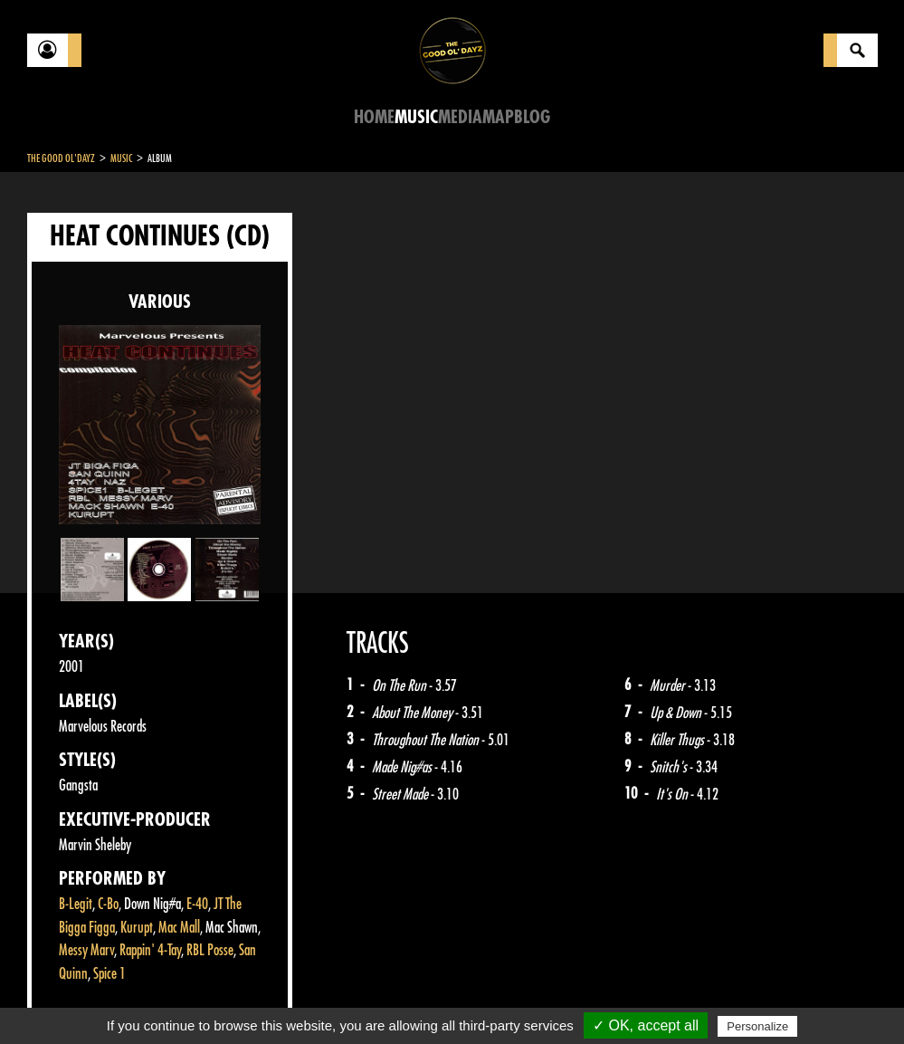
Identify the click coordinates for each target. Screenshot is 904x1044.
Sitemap (326, 999)
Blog (532, 117)
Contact (72, 997)
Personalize (757, 1026)
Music (416, 117)
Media (460, 117)
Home (374, 117)
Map (498, 117)
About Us (254, 999)
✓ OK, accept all (646, 1025)
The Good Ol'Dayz (61, 158)
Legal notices (169, 999)
